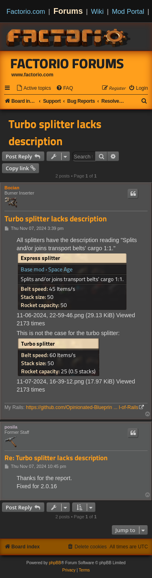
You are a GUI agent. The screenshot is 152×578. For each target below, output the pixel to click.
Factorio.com (25, 11)
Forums (68, 10)
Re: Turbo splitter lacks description (55, 458)
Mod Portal (128, 11)
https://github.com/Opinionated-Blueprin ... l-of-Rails (82, 407)
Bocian (11, 187)
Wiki (97, 11)
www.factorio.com (32, 75)
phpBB (55, 563)
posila (10, 426)
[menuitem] (33, 88)
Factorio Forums (67, 63)
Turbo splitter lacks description (55, 132)
